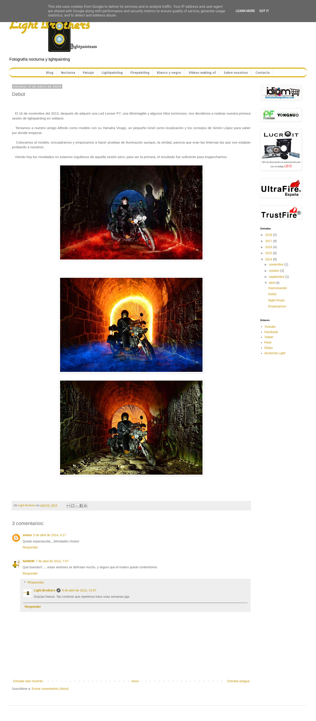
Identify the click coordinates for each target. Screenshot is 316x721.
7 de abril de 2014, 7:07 (52, 561)
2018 (269, 235)
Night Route (276, 300)
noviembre (276, 264)
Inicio (135, 681)
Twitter (268, 337)
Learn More (245, 11)
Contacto (262, 72)
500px (268, 348)
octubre (274, 270)
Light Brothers (44, 590)
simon (27, 535)
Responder (30, 547)
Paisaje (88, 72)
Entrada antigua (238, 681)
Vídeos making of (202, 72)
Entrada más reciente (28, 681)
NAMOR (28, 561)
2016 (269, 247)
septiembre (277, 276)
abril (272, 282)
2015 (269, 253)
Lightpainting (112, 72)
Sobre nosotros (236, 72)
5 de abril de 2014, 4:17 (49, 535)
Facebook (271, 332)
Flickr (268, 342)
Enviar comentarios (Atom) (50, 688)
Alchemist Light (275, 353)
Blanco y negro (169, 72)
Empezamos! (277, 306)
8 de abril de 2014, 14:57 (79, 590)
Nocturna (68, 72)
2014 (269, 259)
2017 (269, 241)
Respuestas (35, 582)
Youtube (270, 326)
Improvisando (277, 288)
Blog (49, 72)
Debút (272, 294)
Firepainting (140, 72)
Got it (264, 11)
